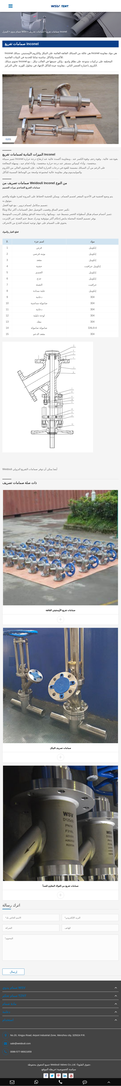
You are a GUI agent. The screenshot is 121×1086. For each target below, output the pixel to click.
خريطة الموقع (49, 1069)
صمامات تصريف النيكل (60, 748)
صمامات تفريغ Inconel (56, 31)
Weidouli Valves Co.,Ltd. (63, 1064)
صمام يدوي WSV (19, 31)
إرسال (13, 971)
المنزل (5, 31)
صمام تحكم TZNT (14, 995)
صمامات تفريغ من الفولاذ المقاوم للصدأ (60, 886)
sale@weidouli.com (16, 1043)
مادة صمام (9, 1004)
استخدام (8, 1020)
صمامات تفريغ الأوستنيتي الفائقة (60, 610)
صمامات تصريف (36, 31)
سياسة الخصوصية (66, 1069)
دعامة (6, 1012)
